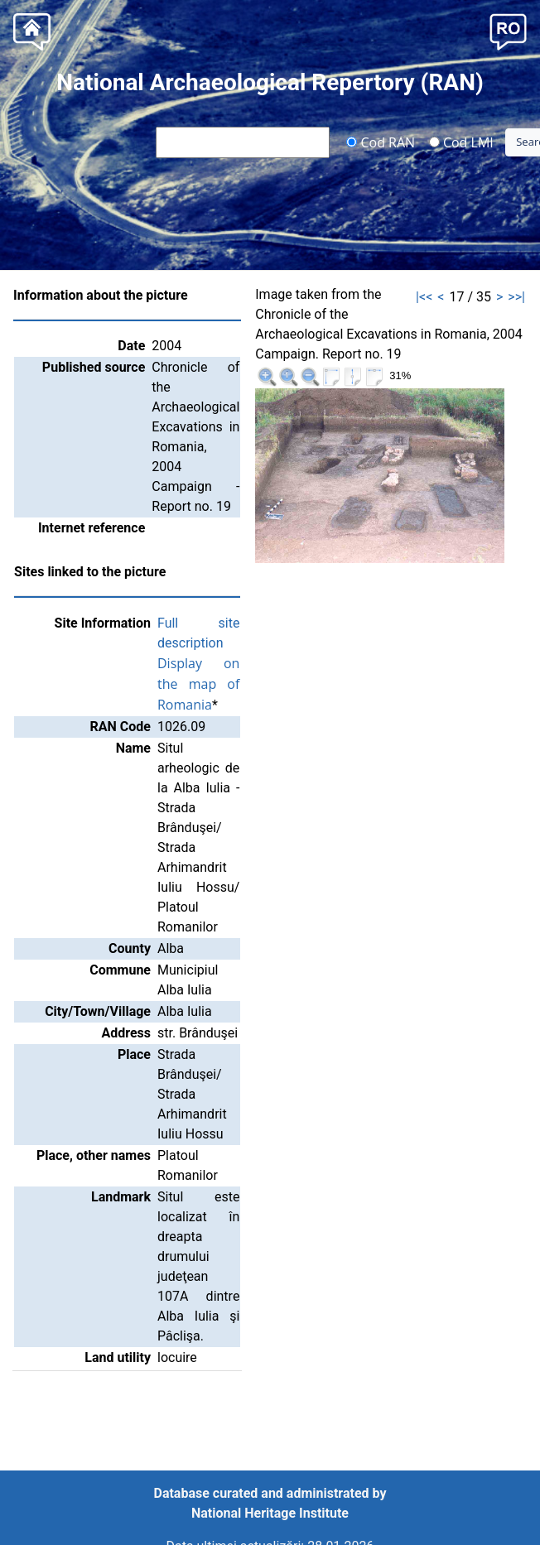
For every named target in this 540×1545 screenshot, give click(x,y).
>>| (516, 297)
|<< (424, 297)
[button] (508, 30)
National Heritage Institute (270, 1513)
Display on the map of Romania (198, 684)
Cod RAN (380, 141)
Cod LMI (461, 141)
